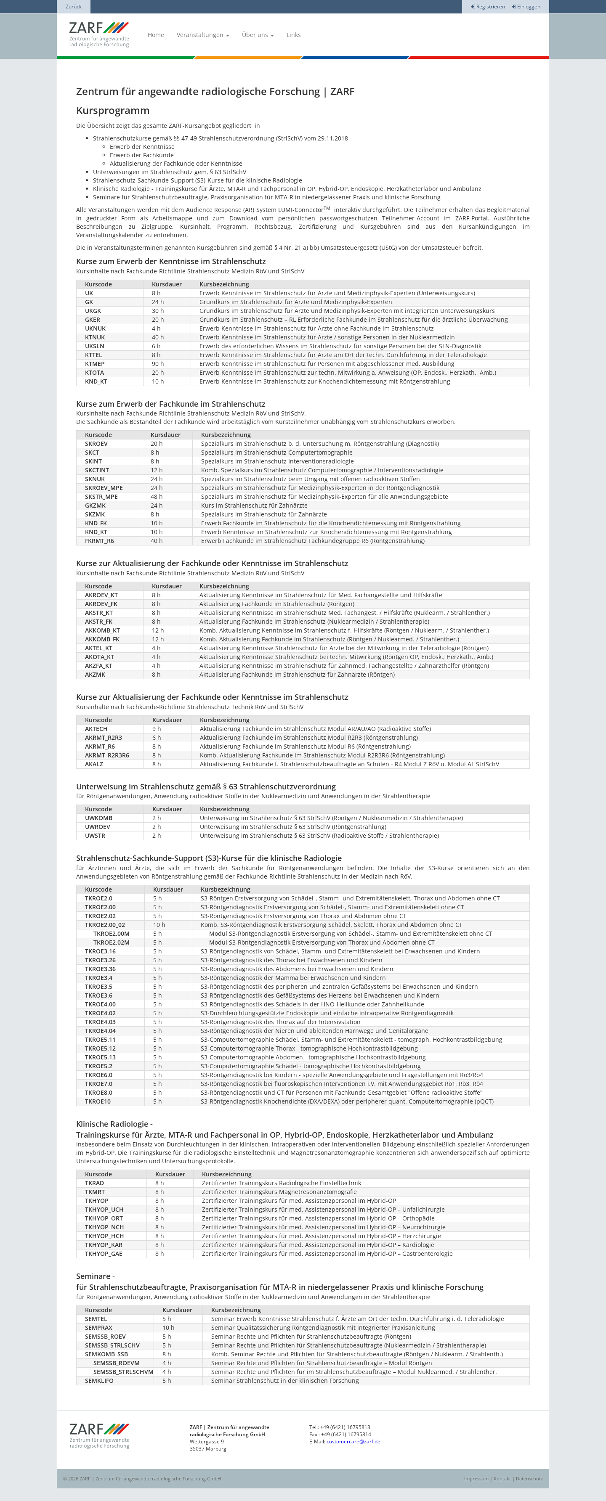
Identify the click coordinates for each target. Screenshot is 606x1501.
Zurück (74, 6)
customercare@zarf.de (353, 1441)
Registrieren (488, 6)
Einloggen (526, 6)
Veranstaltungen (203, 35)
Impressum (476, 1478)
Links (294, 35)
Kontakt (502, 1478)
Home (156, 35)
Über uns (258, 35)
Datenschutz (529, 1478)
